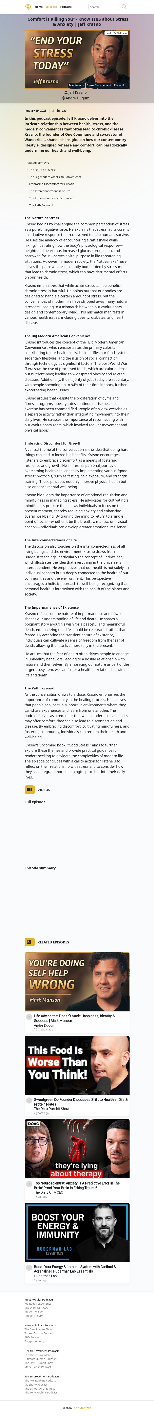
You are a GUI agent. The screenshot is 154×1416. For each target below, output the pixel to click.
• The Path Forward (40, 205)
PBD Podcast (32, 1337)
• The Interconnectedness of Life (48, 191)
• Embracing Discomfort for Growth (50, 184)
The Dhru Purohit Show (52, 1109)
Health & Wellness (116, 33)
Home (39, 7)
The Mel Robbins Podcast (40, 1380)
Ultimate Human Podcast (40, 1359)
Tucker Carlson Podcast (39, 1333)
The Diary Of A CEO (48, 1192)
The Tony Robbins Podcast (41, 1392)
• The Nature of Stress (41, 170)
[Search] (124, 7)
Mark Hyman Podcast (38, 1367)
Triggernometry (34, 1341)
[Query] (104, 7)
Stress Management (99, 85)
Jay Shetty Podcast (36, 1384)
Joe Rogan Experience (38, 1303)
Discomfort (121, 85)
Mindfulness (76, 85)
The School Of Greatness (40, 1388)
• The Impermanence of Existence (49, 198)
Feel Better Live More (38, 1355)
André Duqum (76, 98)
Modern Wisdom (35, 1311)
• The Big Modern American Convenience (54, 177)
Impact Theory (34, 1315)
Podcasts (66, 7)
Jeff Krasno (78, 92)
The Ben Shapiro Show (38, 1329)
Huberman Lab (45, 1276)
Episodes (51, 7)
